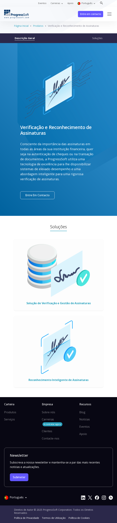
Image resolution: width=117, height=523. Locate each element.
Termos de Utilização (54, 518)
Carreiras (52, 421)
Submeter (19, 477)
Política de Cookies (79, 518)
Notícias (84, 419)
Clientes (47, 431)
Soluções (97, 38)
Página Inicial (21, 25)
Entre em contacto (90, 14)
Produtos (38, 25)
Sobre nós (48, 412)
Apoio (70, 3)
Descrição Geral (25, 38)
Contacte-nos (50, 438)
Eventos (42, 3)
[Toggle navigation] (109, 14)
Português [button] (85, 3)
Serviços (9, 419)
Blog (82, 412)
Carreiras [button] (56, 3)
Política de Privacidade (26, 518)
